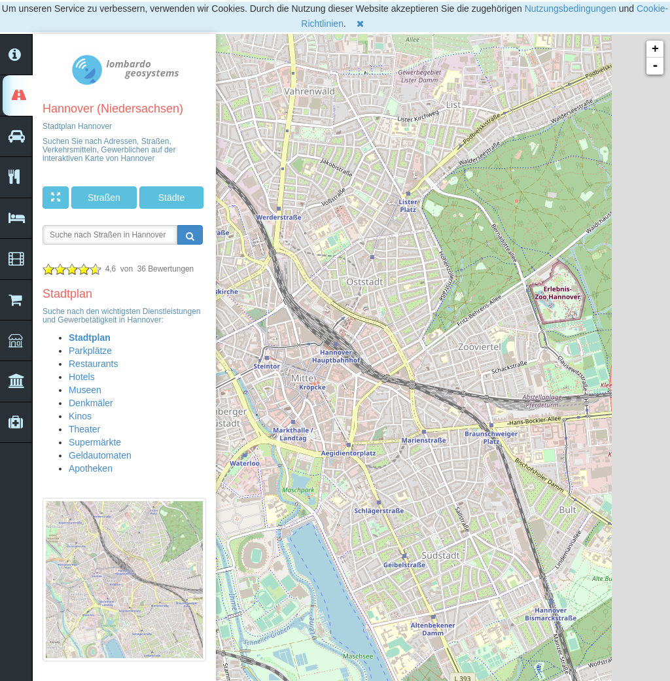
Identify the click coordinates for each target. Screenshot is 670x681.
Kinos (80, 416)
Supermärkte (95, 442)
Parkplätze (90, 350)
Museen (85, 390)
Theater (84, 429)
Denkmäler (91, 403)
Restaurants (93, 363)
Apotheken (91, 468)
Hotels (82, 377)
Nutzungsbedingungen (570, 8)
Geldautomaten (100, 455)
